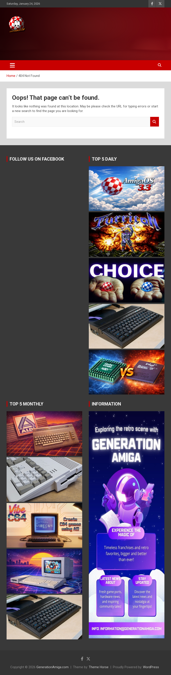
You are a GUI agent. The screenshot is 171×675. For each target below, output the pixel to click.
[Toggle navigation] (12, 65)
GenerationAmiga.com (52, 667)
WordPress (151, 667)
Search (154, 122)
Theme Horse (99, 667)
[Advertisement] (83, 45)
